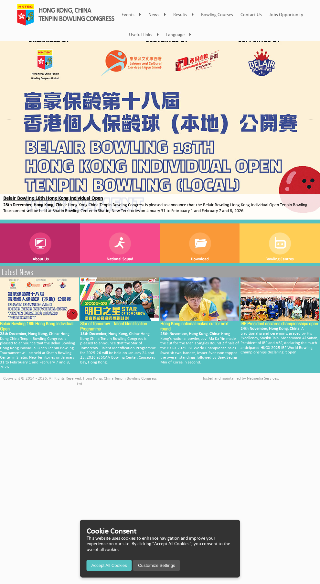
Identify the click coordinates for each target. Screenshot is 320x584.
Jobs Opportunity (286, 14)
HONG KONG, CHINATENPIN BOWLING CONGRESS (76, 14)
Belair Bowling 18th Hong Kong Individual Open (53, 198)
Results (183, 14)
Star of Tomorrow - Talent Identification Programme (113, 326)
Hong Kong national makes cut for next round (194, 326)
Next (311, 124)
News (157, 14)
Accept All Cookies (109, 565)
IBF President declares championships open (279, 323)
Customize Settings (156, 565)
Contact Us (251, 14)
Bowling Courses (217, 14)
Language (178, 35)
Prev (8, 124)
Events (131, 14)
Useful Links (144, 35)
